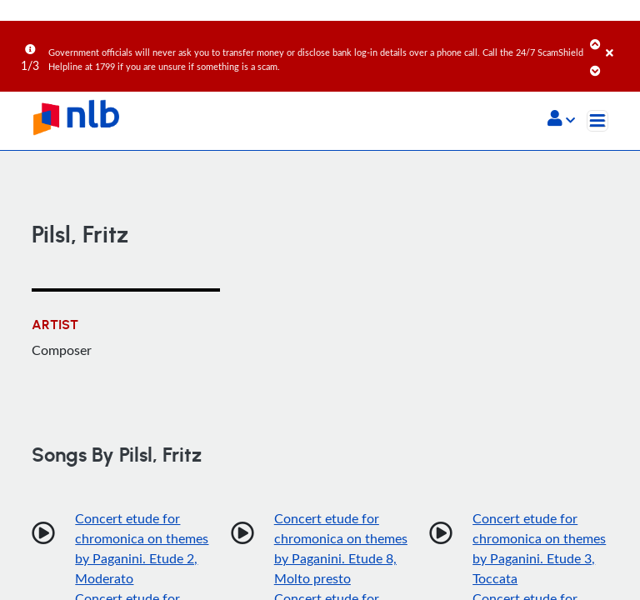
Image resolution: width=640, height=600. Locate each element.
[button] (561, 120)
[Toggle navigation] (597, 121)
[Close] (620, 41)
